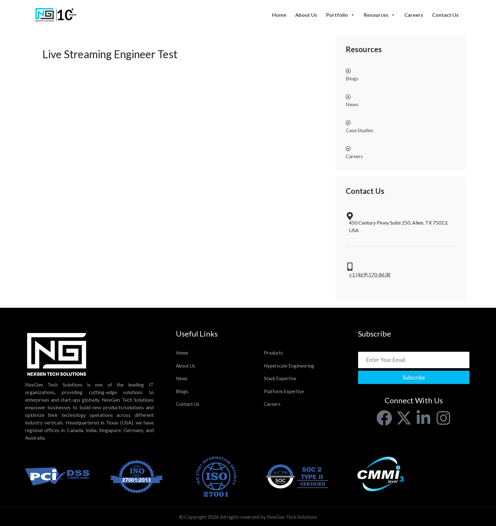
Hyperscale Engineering (289, 365)
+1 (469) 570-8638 (369, 274)
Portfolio (340, 15)
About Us (306, 15)
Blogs (182, 391)
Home (279, 15)
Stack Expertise (280, 378)
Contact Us (445, 15)
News (182, 378)
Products (273, 353)
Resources (379, 15)
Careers (413, 15)
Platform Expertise (284, 391)
